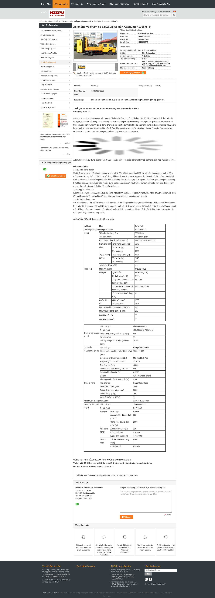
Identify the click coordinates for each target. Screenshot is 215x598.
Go (173, 15)
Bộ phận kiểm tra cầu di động (51, 30)
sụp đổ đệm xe (89, 475)
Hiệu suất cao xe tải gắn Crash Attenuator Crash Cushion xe (83, 547)
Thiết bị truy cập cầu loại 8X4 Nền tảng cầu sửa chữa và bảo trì (125, 571)
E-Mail (147, 584)
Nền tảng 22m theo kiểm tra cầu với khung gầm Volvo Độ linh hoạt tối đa (55, 571)
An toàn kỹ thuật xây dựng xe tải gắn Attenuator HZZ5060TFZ (124, 548)
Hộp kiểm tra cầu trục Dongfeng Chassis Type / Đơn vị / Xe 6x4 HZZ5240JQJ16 (122, 577)
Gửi (148, 574)
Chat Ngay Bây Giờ (161, 4)
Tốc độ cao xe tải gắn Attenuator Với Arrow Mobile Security (145, 547)
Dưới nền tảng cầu (47, 58)
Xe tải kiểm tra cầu (47, 35)
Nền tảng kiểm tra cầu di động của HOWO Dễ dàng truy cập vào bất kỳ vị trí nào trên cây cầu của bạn (125, 584)
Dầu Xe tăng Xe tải (47, 67)
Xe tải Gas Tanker (47, 98)
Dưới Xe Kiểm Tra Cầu (48, 53)
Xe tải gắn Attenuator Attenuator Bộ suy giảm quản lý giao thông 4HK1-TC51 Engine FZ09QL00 (104, 550)
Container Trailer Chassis (49, 89)
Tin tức (44, 12)
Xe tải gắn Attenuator (61, 21)
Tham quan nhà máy (96, 4)
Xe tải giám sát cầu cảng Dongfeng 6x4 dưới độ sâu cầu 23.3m (56, 581)
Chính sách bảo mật (49, 593)
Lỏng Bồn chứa (46, 85)
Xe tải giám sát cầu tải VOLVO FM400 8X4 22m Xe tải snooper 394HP (56, 576)
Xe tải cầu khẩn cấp (47, 107)
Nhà (40, 21)
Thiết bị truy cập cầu (47, 49)
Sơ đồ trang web (158, 584)
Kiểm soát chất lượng (119, 4)
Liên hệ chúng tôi (140, 4)
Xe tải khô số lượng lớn (48, 94)
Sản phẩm (48, 21)
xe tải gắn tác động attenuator (127, 475)
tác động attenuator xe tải (105, 475)
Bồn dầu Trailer (46, 71)
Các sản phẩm (61, 4)
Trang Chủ (46, 4)
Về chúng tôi (77, 4)
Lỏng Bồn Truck (46, 103)
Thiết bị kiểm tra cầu (47, 44)
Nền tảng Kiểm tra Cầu (48, 39)
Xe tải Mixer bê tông (47, 80)
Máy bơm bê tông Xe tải (49, 76)
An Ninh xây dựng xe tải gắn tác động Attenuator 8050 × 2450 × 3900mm (166, 547)
